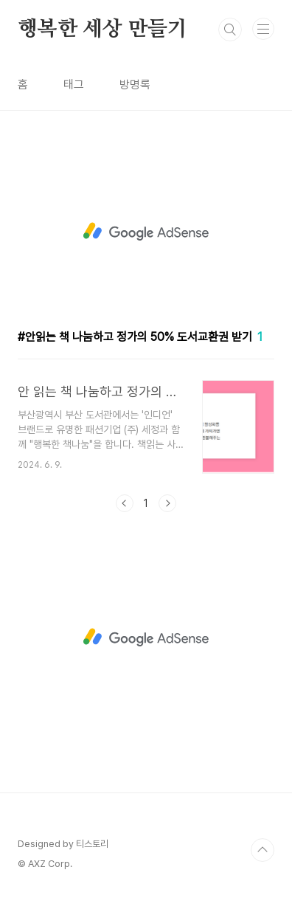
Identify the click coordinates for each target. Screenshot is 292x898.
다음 (167, 503)
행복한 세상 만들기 (102, 29)
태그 (73, 84)
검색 (230, 29)
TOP (262, 850)
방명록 (134, 84)
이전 (124, 503)
